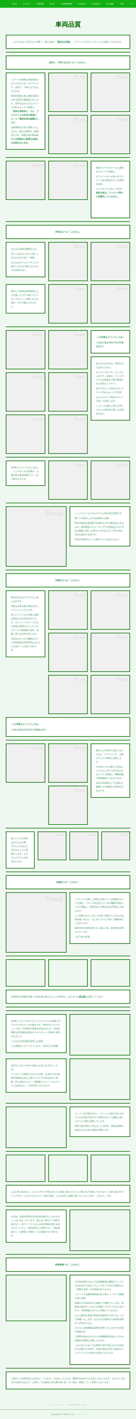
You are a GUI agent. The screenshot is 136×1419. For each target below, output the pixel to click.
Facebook (82, 4)
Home (14, 4)
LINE (122, 4)
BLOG (52, 4)
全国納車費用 (66, 4)
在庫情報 (40, 4)
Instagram (96, 4)
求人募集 (110, 4)
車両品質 (26, 4)
